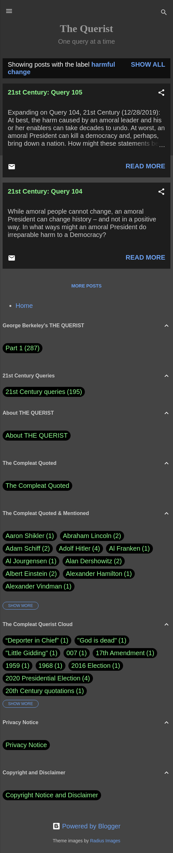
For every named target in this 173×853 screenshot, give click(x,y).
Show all (148, 64)
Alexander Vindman (39, 586)
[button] (161, 93)
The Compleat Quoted (37, 485)
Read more (145, 166)
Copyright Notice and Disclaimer (52, 795)
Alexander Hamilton (99, 574)
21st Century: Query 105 (45, 92)
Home (24, 305)
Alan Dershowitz (93, 561)
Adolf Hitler (79, 548)
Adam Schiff (28, 548)
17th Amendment (120, 653)
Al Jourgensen (31, 561)
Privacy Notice (26, 744)
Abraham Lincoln (92, 536)
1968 (46, 665)
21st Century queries (35, 391)
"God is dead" (97, 640)
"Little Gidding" (27, 653)
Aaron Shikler (30, 536)
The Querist (86, 28)
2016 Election (90, 665)
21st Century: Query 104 (45, 191)
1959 (13, 665)
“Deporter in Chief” (32, 640)
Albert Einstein (31, 574)
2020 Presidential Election (43, 678)
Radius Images (105, 840)
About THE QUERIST (37, 435)
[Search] (164, 13)
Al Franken (129, 548)
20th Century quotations (40, 690)
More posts (86, 285)
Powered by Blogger (86, 826)
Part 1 (23, 348)
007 (71, 653)
